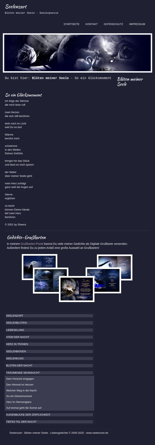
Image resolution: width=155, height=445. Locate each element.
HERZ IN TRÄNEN (17, 344)
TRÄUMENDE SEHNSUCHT (23, 372)
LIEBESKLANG (15, 329)
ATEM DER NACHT (17, 337)
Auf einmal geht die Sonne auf (23, 407)
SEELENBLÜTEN (16, 322)
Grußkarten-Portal (32, 243)
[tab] (49, 316)
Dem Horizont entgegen (20, 378)
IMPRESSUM (137, 24)
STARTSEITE (73, 24)
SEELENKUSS (15, 358)
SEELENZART (14, 315)
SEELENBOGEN (16, 351)
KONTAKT (92, 24)
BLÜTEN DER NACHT (19, 365)
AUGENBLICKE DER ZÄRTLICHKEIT (28, 414)
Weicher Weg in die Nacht (21, 390)
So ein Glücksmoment (19, 396)
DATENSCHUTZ (113, 24)
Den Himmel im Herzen (19, 384)
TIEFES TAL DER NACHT (21, 421)
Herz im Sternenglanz (18, 401)
